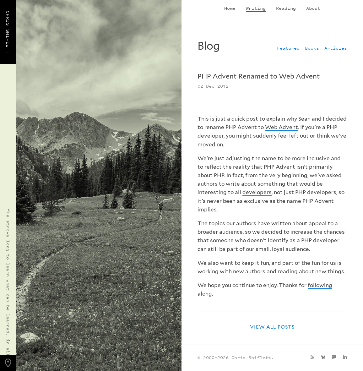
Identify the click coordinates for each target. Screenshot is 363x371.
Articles (335, 48)
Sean (304, 119)
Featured (288, 48)
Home (230, 8)
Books (312, 48)
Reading (286, 8)
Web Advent (281, 127)
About (313, 8)
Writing (256, 8)
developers (257, 192)
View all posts (272, 327)
